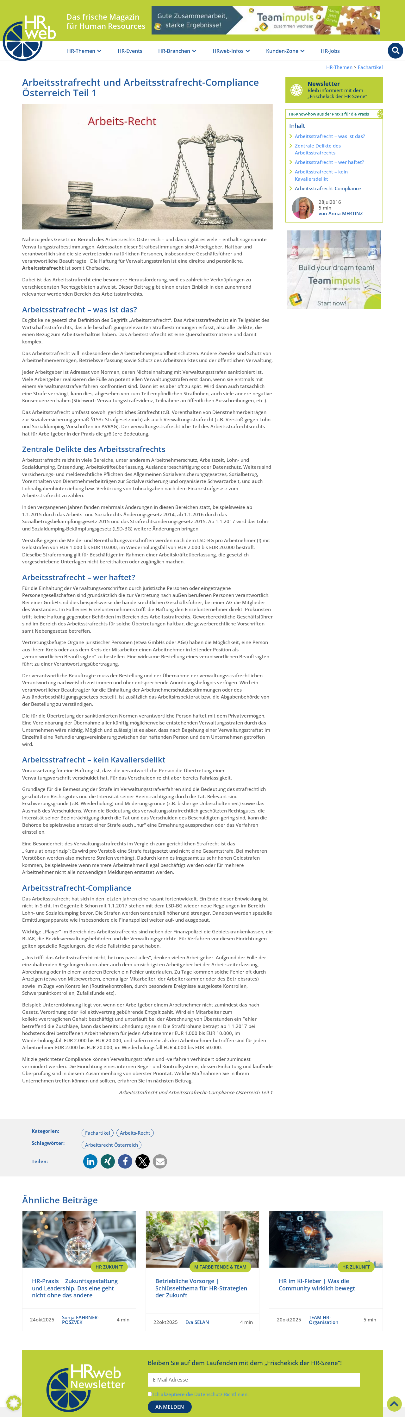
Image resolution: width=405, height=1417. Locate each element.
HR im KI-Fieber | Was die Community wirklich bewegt (317, 1284)
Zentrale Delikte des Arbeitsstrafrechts (318, 149)
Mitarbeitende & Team (220, 1267)
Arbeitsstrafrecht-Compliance (328, 188)
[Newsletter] (296, 90)
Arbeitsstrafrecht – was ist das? (330, 136)
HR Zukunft (109, 1267)
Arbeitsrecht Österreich (111, 1145)
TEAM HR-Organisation (324, 1319)
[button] (90, 1161)
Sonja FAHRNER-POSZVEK (80, 1319)
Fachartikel (370, 67)
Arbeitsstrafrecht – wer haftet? (329, 162)
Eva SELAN (197, 1322)
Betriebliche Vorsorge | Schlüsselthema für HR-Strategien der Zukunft (201, 1288)
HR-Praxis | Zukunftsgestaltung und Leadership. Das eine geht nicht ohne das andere (75, 1288)
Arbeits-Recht (135, 1133)
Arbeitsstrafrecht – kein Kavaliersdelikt (321, 175)
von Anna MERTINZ (341, 213)
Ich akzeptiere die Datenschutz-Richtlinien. (201, 1394)
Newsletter (324, 83)
